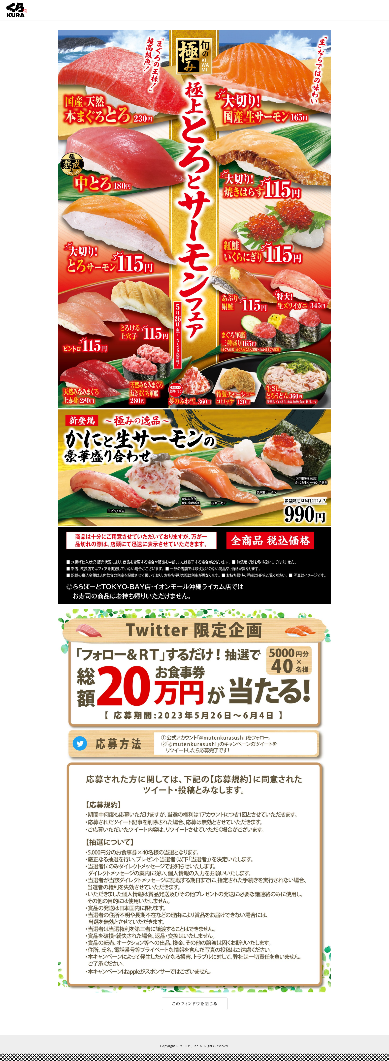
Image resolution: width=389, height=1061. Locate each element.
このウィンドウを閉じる (194, 1004)
